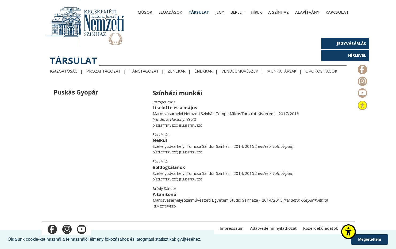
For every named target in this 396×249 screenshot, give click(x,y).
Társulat (199, 12)
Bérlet (237, 12)
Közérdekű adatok (320, 228)
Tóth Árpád (282, 146)
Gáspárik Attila (314, 200)
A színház (278, 12)
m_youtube (362, 92)
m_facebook (362, 68)
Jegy (220, 12)
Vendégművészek (239, 71)
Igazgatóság (64, 71)
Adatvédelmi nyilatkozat (273, 228)
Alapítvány (307, 12)
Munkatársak (282, 71)
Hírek (256, 12)
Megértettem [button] (369, 239)
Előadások (170, 12)
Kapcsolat (337, 12)
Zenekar (177, 71)
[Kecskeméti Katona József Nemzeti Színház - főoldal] (86, 23)
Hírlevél (357, 55)
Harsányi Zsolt (182, 119)
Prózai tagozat (103, 71)
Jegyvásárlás (351, 43)
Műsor (145, 12)
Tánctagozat (144, 71)
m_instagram (362, 80)
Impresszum (232, 228)
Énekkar (203, 71)
